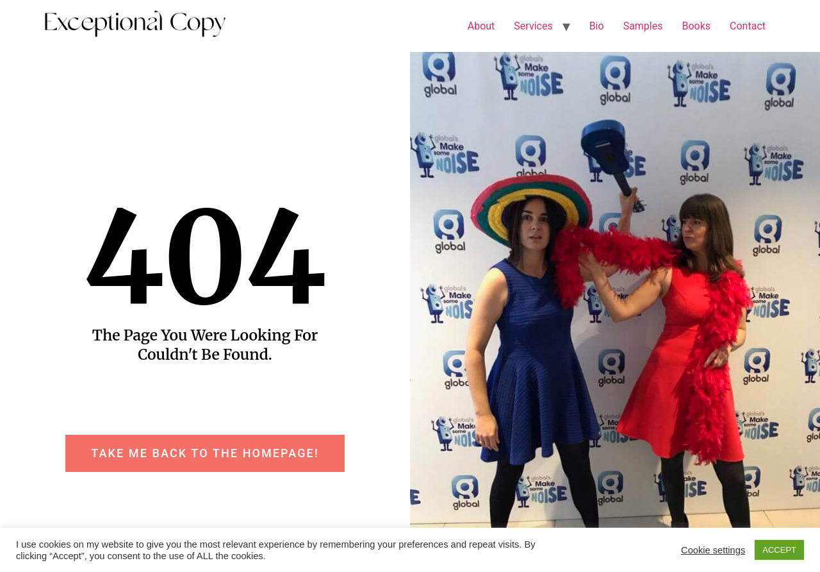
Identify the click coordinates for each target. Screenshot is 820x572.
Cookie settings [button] (713, 550)
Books (696, 26)
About (481, 26)
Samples (643, 26)
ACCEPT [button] (779, 550)
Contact (748, 26)
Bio (596, 26)
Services (533, 26)
